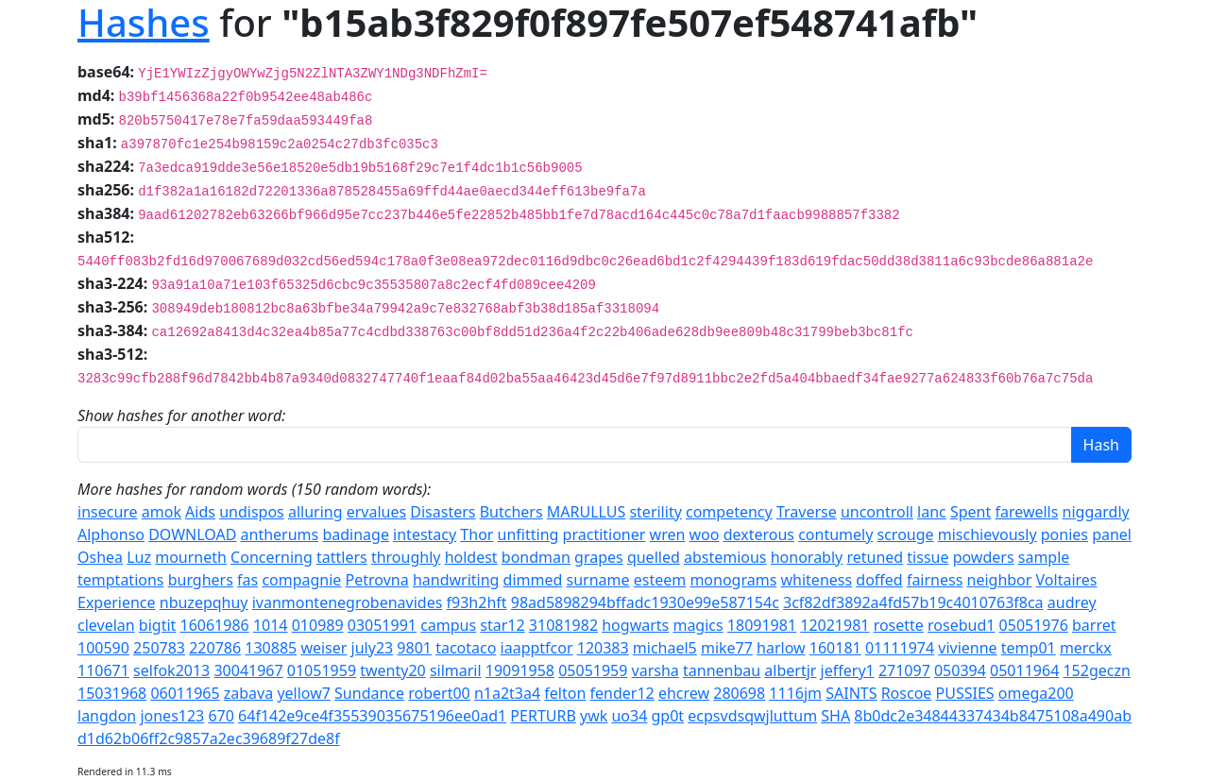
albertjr (790, 670)
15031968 (111, 693)
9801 (414, 647)
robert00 (439, 693)
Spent (970, 511)
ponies (1064, 534)
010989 (318, 625)
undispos (251, 511)
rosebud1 (961, 625)
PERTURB (542, 715)
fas (247, 579)
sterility (655, 511)
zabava (248, 693)
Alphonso (111, 534)
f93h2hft (477, 602)
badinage (355, 534)
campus (448, 625)
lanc (931, 511)
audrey (1072, 602)
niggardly (1096, 511)
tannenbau (721, 670)
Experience (116, 602)
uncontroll (877, 511)
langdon (106, 715)
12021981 (834, 625)
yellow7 (304, 693)
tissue (927, 557)
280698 (739, 693)
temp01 (1028, 647)
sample (1044, 557)
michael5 (665, 647)
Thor (476, 534)
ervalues (376, 511)
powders (983, 557)
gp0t (668, 715)
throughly (406, 557)
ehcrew (683, 693)
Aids (200, 511)
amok (161, 511)
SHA (835, 715)
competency (729, 511)
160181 (835, 647)
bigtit (158, 625)
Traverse (806, 511)
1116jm (795, 693)
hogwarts (635, 625)
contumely (835, 534)
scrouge (905, 534)
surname (598, 579)
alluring (315, 511)
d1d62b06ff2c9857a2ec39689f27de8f (208, 738)
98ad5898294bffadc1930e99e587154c (645, 602)
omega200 (1036, 693)
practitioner (604, 534)
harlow (781, 647)
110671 (103, 670)
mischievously (987, 534)
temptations (120, 579)
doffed (879, 579)
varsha (655, 670)
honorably (807, 557)
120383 (603, 647)
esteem (660, 579)
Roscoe (906, 693)
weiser (323, 647)
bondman (536, 557)
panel (1112, 534)
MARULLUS (586, 511)
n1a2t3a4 (507, 693)
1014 (270, 625)
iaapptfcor (537, 647)
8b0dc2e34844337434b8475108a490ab (993, 715)
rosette (899, 625)
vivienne (967, 647)
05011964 (1024, 670)
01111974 (899, 647)
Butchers (511, 511)
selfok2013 (171, 670)
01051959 (321, 670)
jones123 (172, 715)
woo (705, 534)
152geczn (1096, 670)
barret (1094, 625)
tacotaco (465, 647)
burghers (200, 579)
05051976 (1033, 625)
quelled (653, 557)
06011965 (184, 693)
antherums (280, 534)
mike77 (727, 647)
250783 (159, 647)
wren (668, 534)
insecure (107, 511)
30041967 (247, 670)
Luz (139, 557)
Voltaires (1067, 579)
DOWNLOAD (192, 534)
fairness (934, 579)
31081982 (563, 625)
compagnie (301, 579)
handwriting (456, 579)
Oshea (100, 557)
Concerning (271, 557)
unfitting (528, 534)
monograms (733, 579)
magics (698, 625)
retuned (874, 557)
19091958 (519, 670)
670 (220, 715)
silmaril (456, 670)
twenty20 (393, 670)
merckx (1086, 647)
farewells (1026, 511)
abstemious (725, 557)
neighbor (999, 579)
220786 (215, 647)
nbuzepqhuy (204, 602)
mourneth (191, 557)
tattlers (341, 557)
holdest (471, 557)
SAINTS (851, 693)
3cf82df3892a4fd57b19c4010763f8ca (913, 602)
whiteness (816, 579)
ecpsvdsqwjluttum (752, 715)
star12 (502, 625)
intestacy (424, 534)
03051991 (382, 625)
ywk (593, 715)
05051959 (592, 670)
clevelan (106, 625)
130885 (271, 647)
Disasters (442, 511)
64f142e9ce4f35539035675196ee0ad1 (372, 715)
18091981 (761, 625)
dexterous (759, 534)
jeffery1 (848, 670)
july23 (372, 647)
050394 (960, 670)
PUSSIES (965, 693)
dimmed (533, 579)
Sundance (369, 693)
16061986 (214, 625)
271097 (904, 670)
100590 (103, 647)
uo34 (629, 715)
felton (565, 693)
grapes (598, 557)
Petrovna (377, 579)
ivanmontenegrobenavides (347, 602)
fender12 (622, 693)
